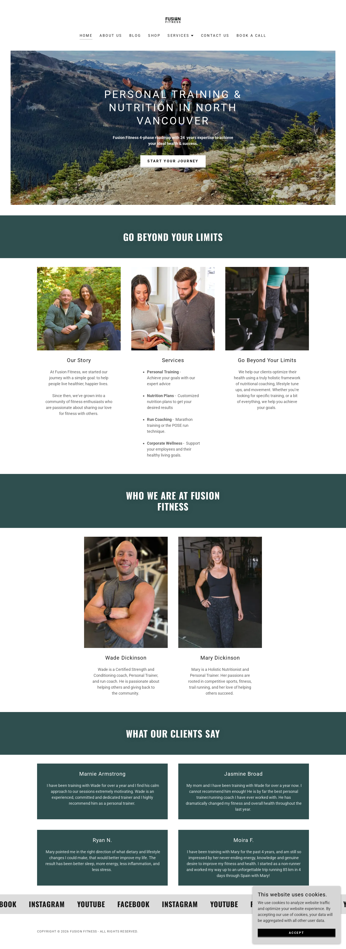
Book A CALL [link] (252, 35)
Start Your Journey (173, 161)
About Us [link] (111, 35)
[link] (173, 19)
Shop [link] (154, 35)
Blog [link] (135, 35)
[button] (180, 35)
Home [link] (86, 35)
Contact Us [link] (215, 35)
